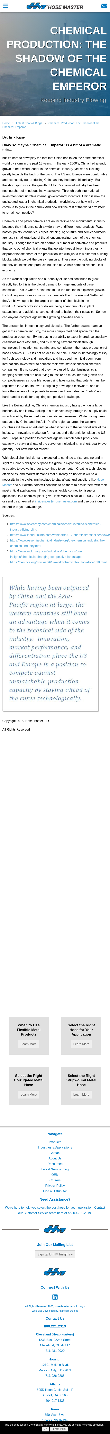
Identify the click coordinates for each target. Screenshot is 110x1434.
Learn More (29, 1044)
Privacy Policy (55, 1185)
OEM (55, 1174)
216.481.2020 (55, 1350)
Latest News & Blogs (29, 123)
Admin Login (78, 1306)
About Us (55, 1158)
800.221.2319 (55, 1326)
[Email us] (104, 5)
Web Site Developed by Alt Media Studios (55, 1310)
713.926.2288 (55, 1375)
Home (6, 123)
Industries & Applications (55, 1147)
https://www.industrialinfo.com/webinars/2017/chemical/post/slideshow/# (60, 535)
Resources (55, 1164)
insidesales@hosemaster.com (56, 501)
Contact (55, 1153)
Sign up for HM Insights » (55, 1254)
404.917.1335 (55, 1400)
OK (45, 1429)
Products (55, 1142)
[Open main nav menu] (5, 5)
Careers (55, 1180)
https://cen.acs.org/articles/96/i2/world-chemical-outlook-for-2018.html (58, 562)
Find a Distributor (55, 1191)
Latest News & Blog (55, 1169)
